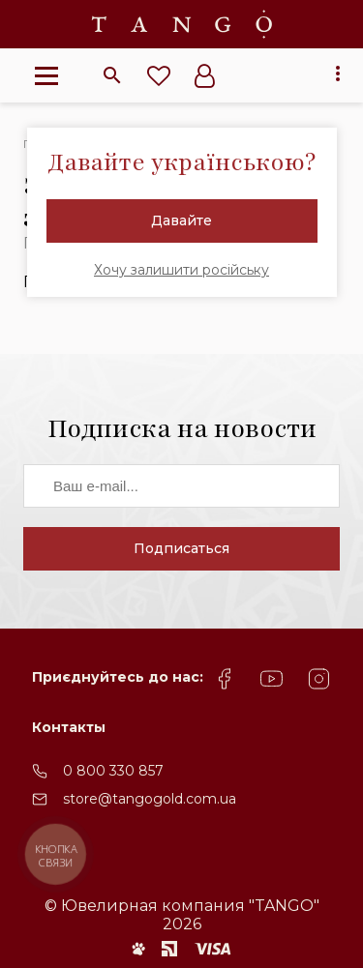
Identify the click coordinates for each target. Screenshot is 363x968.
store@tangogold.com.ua (149, 798)
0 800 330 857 (113, 770)
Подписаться (181, 548)
